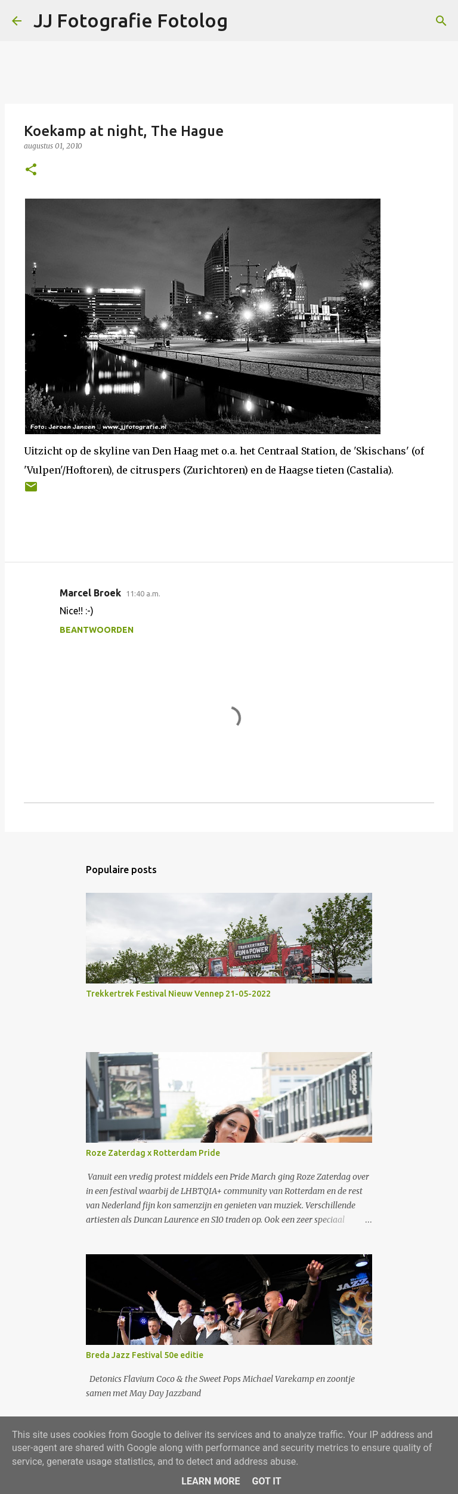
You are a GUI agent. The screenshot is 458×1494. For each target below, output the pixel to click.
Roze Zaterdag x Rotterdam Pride (153, 1153)
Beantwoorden (97, 630)
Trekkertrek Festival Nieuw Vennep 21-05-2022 (178, 993)
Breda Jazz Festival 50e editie (144, 1355)
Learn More (210, 1481)
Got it (266, 1481)
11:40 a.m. (143, 593)
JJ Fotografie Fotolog (130, 20)
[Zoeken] (441, 21)
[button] (31, 170)
